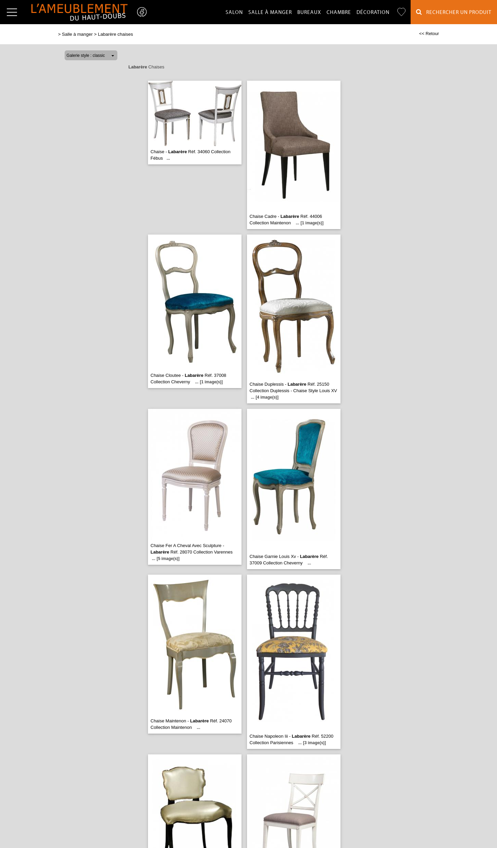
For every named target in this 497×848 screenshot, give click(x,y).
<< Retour (429, 33)
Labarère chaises (115, 34)
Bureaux (309, 12)
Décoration (373, 12)
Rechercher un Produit (454, 12)
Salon (234, 12)
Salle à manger (270, 12)
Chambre (339, 12)
